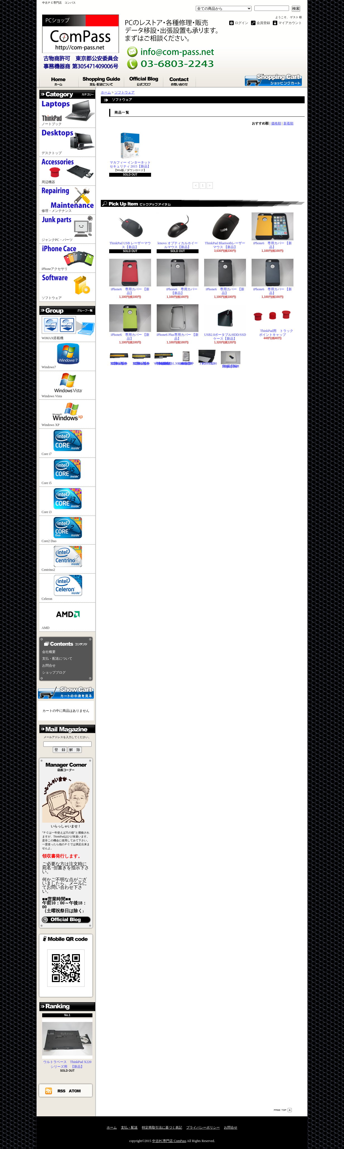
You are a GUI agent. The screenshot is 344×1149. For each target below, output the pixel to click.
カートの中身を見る (66, 692)
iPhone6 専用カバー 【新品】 (272, 230)
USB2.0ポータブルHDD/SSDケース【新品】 (225, 322)
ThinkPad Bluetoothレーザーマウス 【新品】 (225, 230)
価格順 (276, 123)
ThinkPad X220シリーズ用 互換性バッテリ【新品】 (141, 357)
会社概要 (49, 652)
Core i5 (68, 472)
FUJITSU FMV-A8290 (208, 357)
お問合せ (180, 80)
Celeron (68, 588)
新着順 (288, 123)
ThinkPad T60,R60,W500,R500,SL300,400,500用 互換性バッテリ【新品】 (173, 357)
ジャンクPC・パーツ (68, 229)
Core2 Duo (68, 530)
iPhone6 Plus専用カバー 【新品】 (178, 322)
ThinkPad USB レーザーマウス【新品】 (130, 230)
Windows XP (68, 414)
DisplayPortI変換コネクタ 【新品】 (230, 359)
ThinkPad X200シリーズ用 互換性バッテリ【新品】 (119, 357)
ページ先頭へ (283, 1110)
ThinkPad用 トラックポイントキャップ (272, 320)
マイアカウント (290, 23)
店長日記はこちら (66, 919)
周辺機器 (68, 171)
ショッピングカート (273, 79)
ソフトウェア (68, 287)
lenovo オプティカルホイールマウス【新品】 (178, 230)
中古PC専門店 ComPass (169, 1141)
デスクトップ (68, 142)
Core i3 (68, 501)
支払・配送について (102, 80)
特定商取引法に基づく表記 (162, 1127)
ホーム (59, 80)
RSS (62, 1090)
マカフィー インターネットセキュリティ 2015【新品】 (130, 150)
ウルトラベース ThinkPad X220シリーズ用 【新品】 (67, 1044)
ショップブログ (144, 80)
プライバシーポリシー (203, 1127)
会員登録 (263, 23)
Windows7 (68, 356)
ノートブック (68, 113)
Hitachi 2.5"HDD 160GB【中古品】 (186, 357)
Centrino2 (68, 559)
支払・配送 (129, 1127)
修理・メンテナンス (68, 200)
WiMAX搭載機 (68, 328)
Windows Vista (68, 385)
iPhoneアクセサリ (68, 258)
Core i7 (68, 443)
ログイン (241, 23)
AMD (68, 617)
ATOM (75, 1090)
